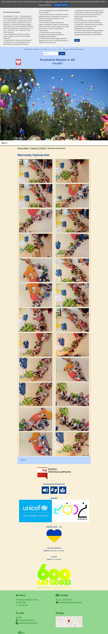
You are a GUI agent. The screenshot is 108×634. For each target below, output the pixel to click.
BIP (19, 617)
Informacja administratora (77, 49)
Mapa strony (37, 49)
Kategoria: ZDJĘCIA (38, 148)
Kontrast (66, 49)
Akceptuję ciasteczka (60, 5)
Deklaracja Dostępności (27, 623)
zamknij (77, 40)
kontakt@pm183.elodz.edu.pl (69, 602)
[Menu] (54, 142)
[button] (2, 104)
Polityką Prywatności (51, 1)
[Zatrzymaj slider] (54, 138)
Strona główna (28, 49)
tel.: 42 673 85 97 (64, 600)
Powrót (23, 460)
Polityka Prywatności (25, 620)
